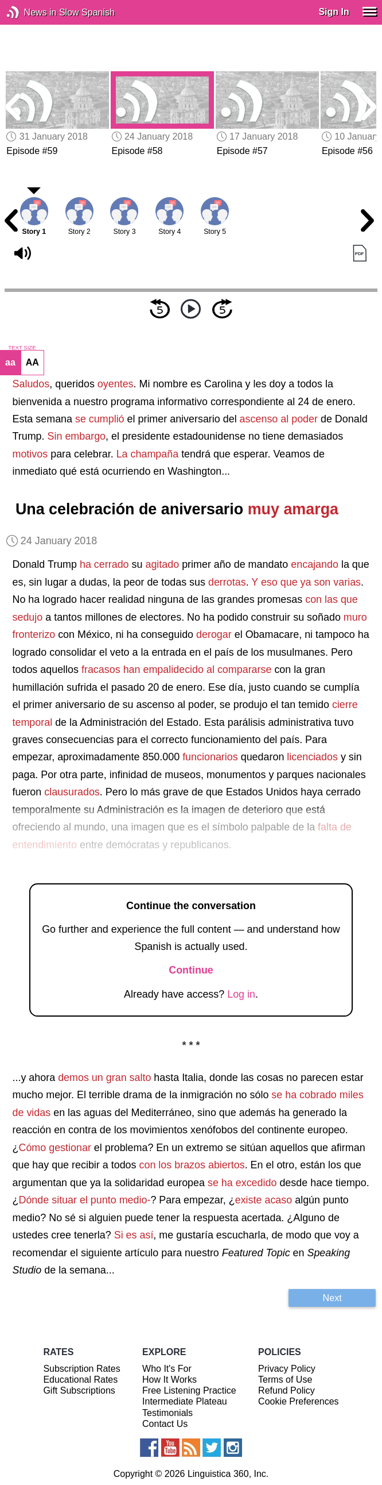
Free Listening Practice (189, 1390)
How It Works (169, 1379)
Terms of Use (285, 1379)
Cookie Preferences (298, 1401)
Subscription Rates (81, 1369)
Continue (191, 970)
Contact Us (165, 1424)
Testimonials (167, 1413)
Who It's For (167, 1369)
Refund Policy (286, 1390)
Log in (241, 994)
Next (332, 1297)
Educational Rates (80, 1379)
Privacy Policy (286, 1369)
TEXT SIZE (22, 348)
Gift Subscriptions (79, 1390)
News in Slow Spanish (30, 12)
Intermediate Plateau (184, 1401)
